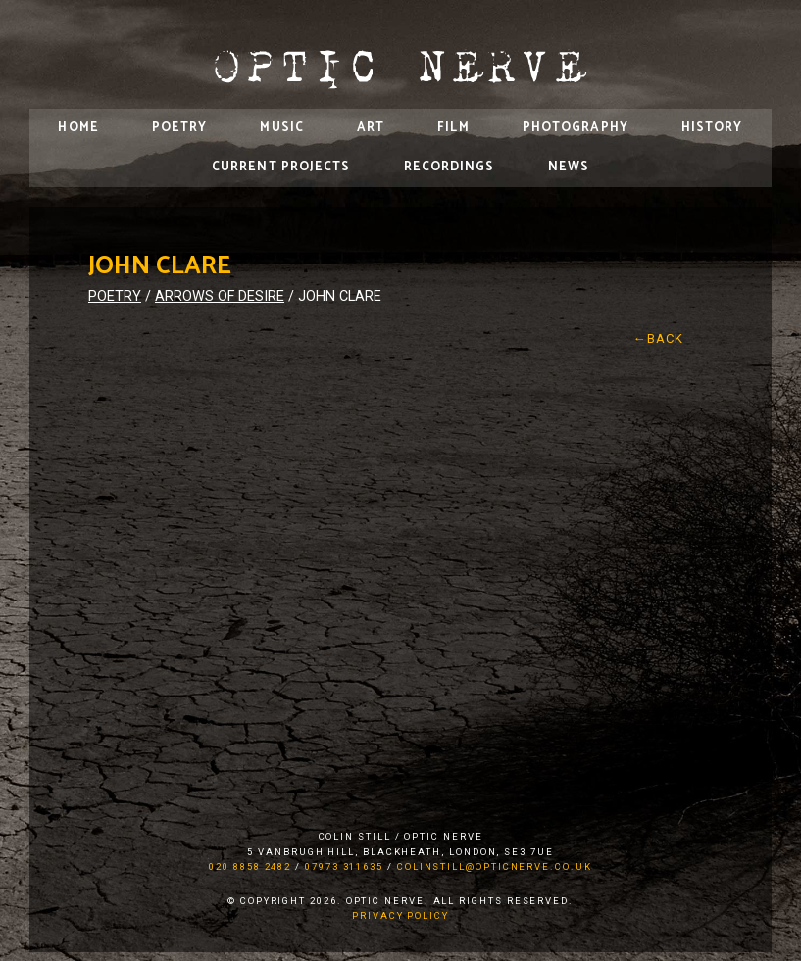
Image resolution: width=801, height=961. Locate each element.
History (712, 128)
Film (453, 128)
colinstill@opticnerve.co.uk (494, 866)
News (568, 167)
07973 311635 (344, 866)
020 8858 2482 (250, 866)
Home (78, 128)
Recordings (449, 167)
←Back (658, 338)
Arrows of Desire (219, 296)
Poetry (180, 128)
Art (370, 128)
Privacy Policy (400, 915)
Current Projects (281, 167)
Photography (575, 128)
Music (282, 128)
